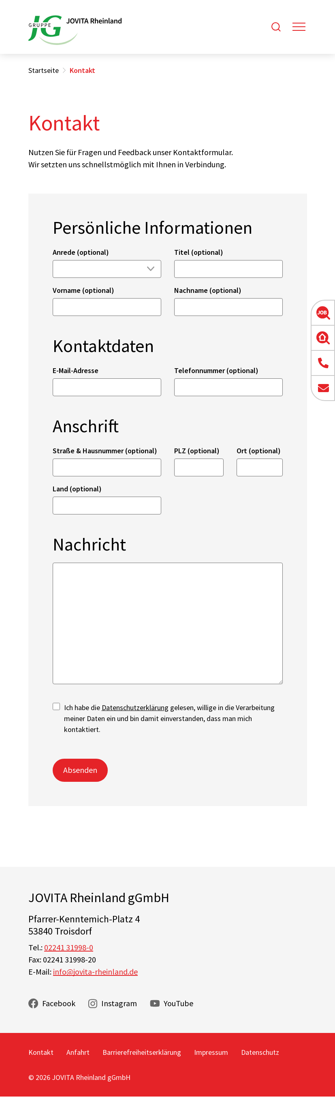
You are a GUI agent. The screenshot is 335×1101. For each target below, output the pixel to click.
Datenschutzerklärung (135, 707)
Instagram (119, 1003)
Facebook (58, 1003)
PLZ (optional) (197, 450)
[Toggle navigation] (299, 26)
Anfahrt (78, 1052)
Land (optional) (77, 488)
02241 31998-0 (68, 947)
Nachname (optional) (207, 290)
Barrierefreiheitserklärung (141, 1052)
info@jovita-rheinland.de (95, 972)
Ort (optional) (259, 450)
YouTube (178, 1003)
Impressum (211, 1052)
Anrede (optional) (81, 252)
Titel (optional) (198, 252)
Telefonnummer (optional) (216, 370)
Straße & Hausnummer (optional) (105, 450)
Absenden (80, 770)
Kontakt (40, 1052)
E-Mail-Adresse (75, 370)
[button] (323, 313)
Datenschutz (260, 1052)
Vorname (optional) (83, 290)
